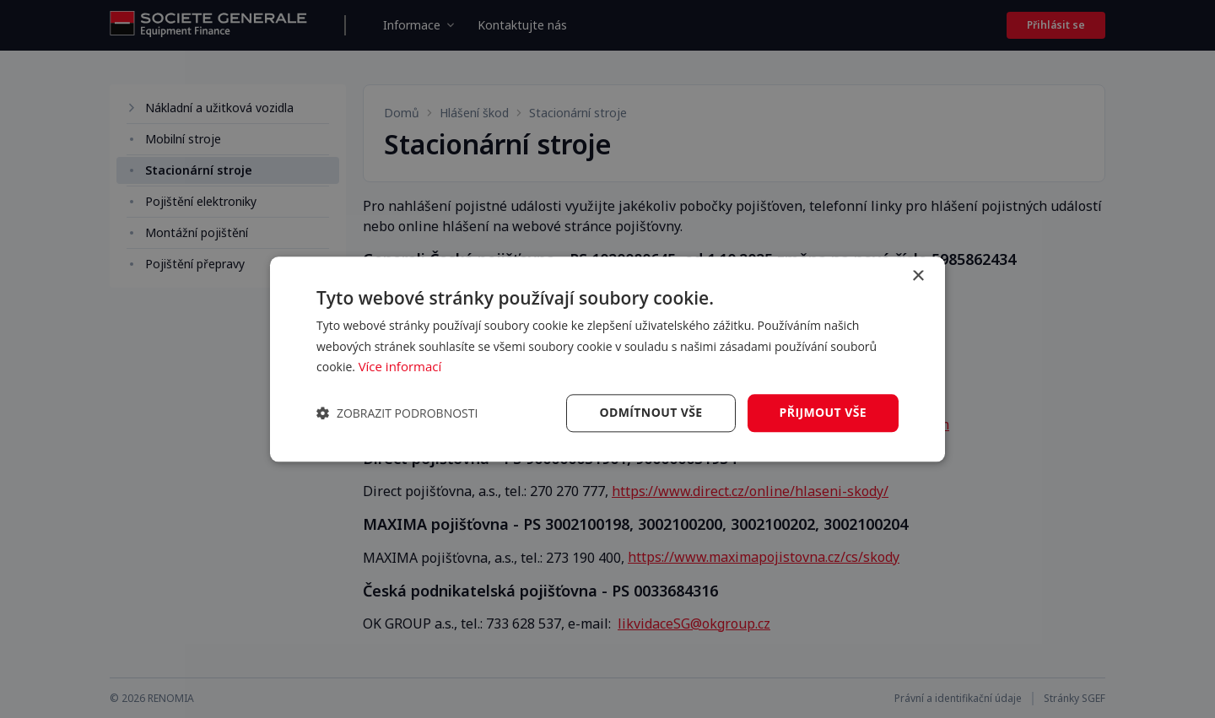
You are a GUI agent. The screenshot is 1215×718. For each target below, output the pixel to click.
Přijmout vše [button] (823, 412)
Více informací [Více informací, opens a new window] (400, 367)
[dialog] (607, 359)
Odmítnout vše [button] (650, 412)
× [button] (917, 276)
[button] (397, 413)
